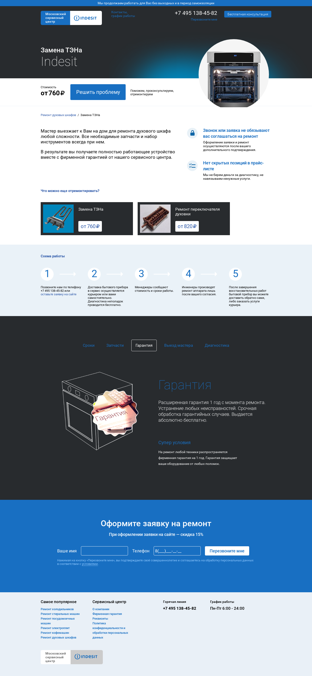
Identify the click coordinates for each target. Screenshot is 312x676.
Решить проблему (98, 92)
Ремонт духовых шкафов (58, 115)
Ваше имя (67, 550)
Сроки (89, 345)
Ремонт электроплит (55, 628)
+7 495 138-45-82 (196, 13)
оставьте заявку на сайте (58, 294)
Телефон (140, 550)
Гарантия (144, 345)
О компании (100, 609)
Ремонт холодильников (57, 609)
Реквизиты (100, 618)
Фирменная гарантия (107, 614)
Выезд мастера (178, 345)
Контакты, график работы (123, 14)
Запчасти (115, 345)
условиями (90, 564)
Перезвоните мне (204, 19)
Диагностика (217, 345)
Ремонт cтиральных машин (60, 614)
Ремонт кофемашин (55, 632)
